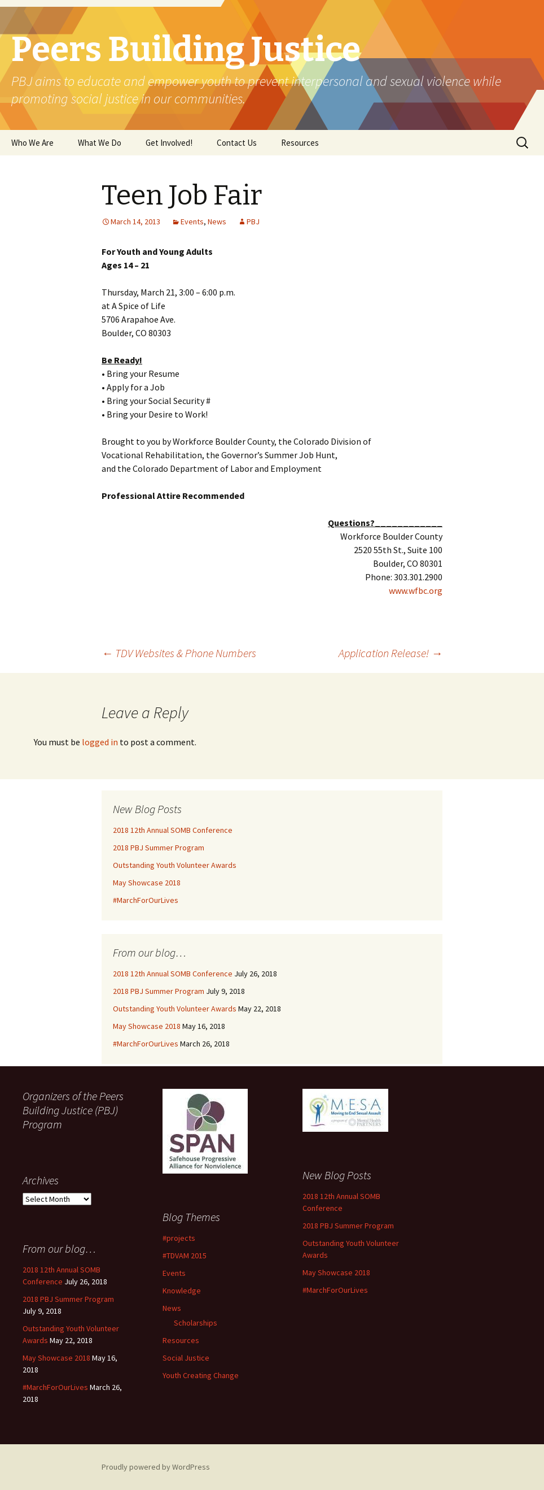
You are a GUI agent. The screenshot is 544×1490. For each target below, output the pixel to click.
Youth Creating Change (201, 1375)
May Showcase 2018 (147, 883)
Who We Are (32, 142)
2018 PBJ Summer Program (158, 847)
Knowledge (182, 1290)
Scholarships (195, 1323)
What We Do (99, 142)
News (217, 221)
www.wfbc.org (415, 590)
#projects (179, 1238)
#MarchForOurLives (145, 900)
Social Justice (186, 1358)
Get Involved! (169, 142)
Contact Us (237, 142)
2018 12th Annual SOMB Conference (172, 830)
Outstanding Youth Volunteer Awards (174, 865)
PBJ (253, 221)
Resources (300, 142)
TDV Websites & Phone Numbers (179, 653)
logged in (100, 742)
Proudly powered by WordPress (156, 1467)
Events (192, 221)
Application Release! (390, 653)
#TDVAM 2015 (185, 1255)
